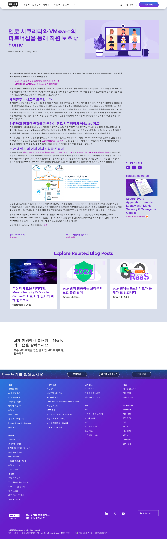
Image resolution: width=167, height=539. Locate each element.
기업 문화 (127, 431)
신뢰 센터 (127, 444)
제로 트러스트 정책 (54, 427)
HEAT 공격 (51, 410)
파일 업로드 (13, 469)
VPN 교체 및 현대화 (16, 486)
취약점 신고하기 (129, 389)
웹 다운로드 (13, 491)
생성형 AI (12, 474)
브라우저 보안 (52, 397)
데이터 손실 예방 (15, 406)
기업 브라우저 (52, 406)
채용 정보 (127, 414)
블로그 (87, 409)
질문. (45, 225)
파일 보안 (12, 410)
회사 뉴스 (14, 237)
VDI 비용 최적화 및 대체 (18, 482)
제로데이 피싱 (14, 499)
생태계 (46, 4)
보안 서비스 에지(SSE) (56, 419)
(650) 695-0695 (67, 533)
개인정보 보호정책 (101, 533)
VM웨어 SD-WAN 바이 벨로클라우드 (93, 152)
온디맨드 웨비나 (91, 426)
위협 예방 (12, 427)
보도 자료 (89, 431)
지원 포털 (127, 393)
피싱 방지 (50, 389)
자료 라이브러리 (91, 435)
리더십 (126, 426)
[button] (25, 4)
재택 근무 (70, 237)
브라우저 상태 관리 (54, 393)
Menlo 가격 (89, 389)
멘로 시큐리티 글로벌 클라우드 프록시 (39, 152)
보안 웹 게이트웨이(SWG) (57, 423)
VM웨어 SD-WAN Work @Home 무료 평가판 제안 (37, 84)
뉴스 (86, 422)
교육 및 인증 (128, 397)
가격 (73, 4)
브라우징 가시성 (15, 444)
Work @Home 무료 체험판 (54, 141)
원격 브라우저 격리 (16, 419)
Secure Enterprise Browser (19, 423)
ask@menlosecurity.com (50, 533)
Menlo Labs (90, 418)
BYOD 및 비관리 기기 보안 (19, 448)
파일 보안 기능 (14, 465)
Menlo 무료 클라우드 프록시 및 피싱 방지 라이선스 (37, 81)
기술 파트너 (128, 439)
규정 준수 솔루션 (15, 452)
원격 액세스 (13, 414)
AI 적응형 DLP (14, 393)
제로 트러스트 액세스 (17, 495)
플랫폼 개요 (13, 389)
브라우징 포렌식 (15, 401)
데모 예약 (149, 4)
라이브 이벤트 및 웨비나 (95, 414)
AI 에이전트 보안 (15, 397)
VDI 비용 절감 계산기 (93, 397)
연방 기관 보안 (14, 478)
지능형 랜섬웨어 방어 (17, 461)
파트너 (126, 435)
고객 (125, 422)
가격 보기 (141, 374)
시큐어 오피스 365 (65, 152)
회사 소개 (127, 409)
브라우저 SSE (14, 439)
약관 (9, 533)
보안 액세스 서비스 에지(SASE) (59, 414)
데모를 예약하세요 (109, 374)
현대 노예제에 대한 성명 (30, 533)
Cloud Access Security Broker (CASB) (63, 401)
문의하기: (77, 374)
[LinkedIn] (106, 513)
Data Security (14, 456)
